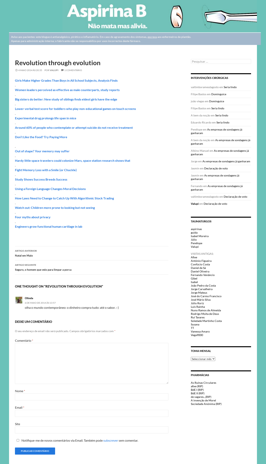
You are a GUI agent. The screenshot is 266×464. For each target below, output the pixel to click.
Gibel (194, 278)
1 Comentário (73, 70)
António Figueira (201, 260)
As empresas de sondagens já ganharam (226, 161)
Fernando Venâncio (203, 275)
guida (194, 232)
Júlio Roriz (197, 303)
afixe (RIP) (197, 386)
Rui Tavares (198, 317)
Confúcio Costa (200, 264)
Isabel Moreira (200, 236)
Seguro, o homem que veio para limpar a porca (91, 267)
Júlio (194, 239)
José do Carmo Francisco (206, 296)
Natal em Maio (91, 252)
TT (192, 328)
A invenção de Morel (203, 400)
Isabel (194, 282)
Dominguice (218, 94)
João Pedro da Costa (203, 285)
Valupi (54, 70)
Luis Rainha (198, 306)
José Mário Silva (201, 299)
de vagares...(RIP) (201, 396)
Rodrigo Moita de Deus (205, 313)
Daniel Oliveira (200, 271)
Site (17, 424)
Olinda (29, 298)
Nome (20, 391)
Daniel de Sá (198, 267)
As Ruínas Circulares (203, 382)
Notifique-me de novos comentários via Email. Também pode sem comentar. (76, 440)
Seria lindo (230, 87)
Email (19, 407)
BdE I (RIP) (197, 389)
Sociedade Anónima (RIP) (206, 404)
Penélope (196, 243)
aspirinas (196, 229)
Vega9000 (197, 335)
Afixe (194, 257)
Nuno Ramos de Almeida (206, 310)
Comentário (24, 340)
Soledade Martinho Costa (206, 320)
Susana (195, 324)
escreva (152, 36)
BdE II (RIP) (197, 393)
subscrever (110, 440)
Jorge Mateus (199, 292)
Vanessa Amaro (200, 331)
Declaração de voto (216, 168)
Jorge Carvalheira (201, 289)
